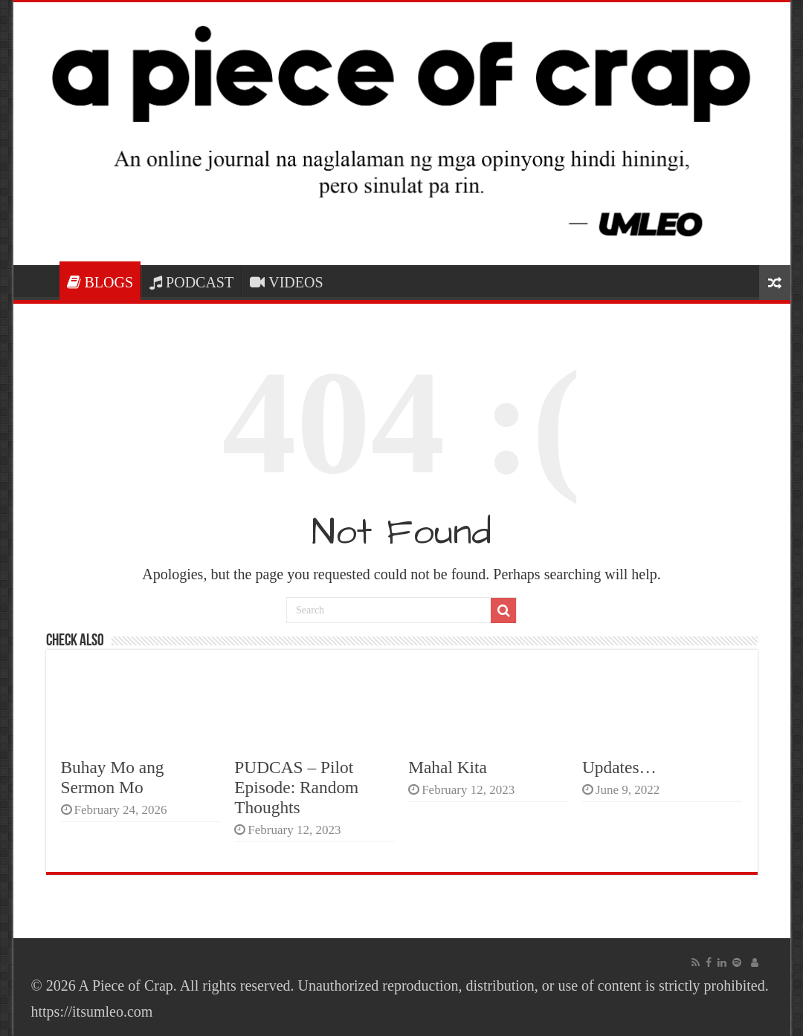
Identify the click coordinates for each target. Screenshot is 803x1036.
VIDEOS (286, 282)
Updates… (619, 767)
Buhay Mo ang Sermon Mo (112, 777)
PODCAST (191, 282)
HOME (40, 280)
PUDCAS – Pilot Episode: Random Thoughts (296, 787)
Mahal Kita (447, 767)
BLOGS (100, 282)
